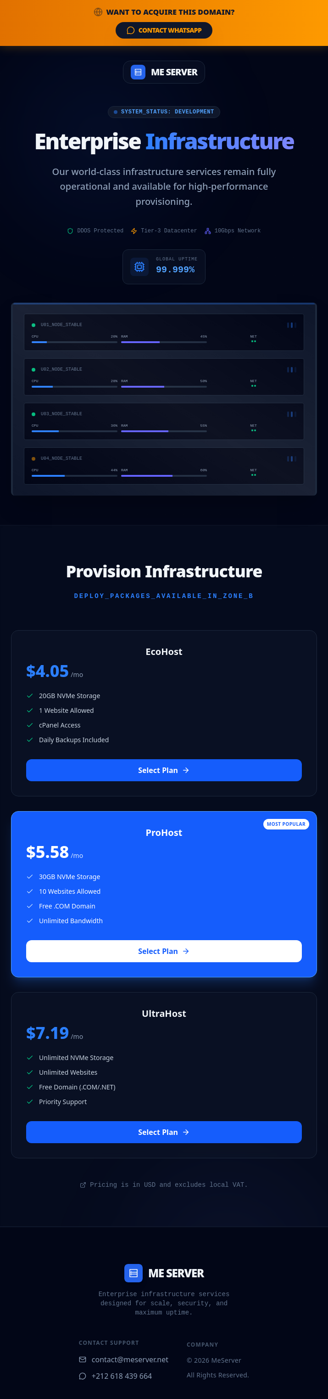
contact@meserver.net (123, 1359)
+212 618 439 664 (115, 1376)
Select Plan (164, 770)
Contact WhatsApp (164, 30)
